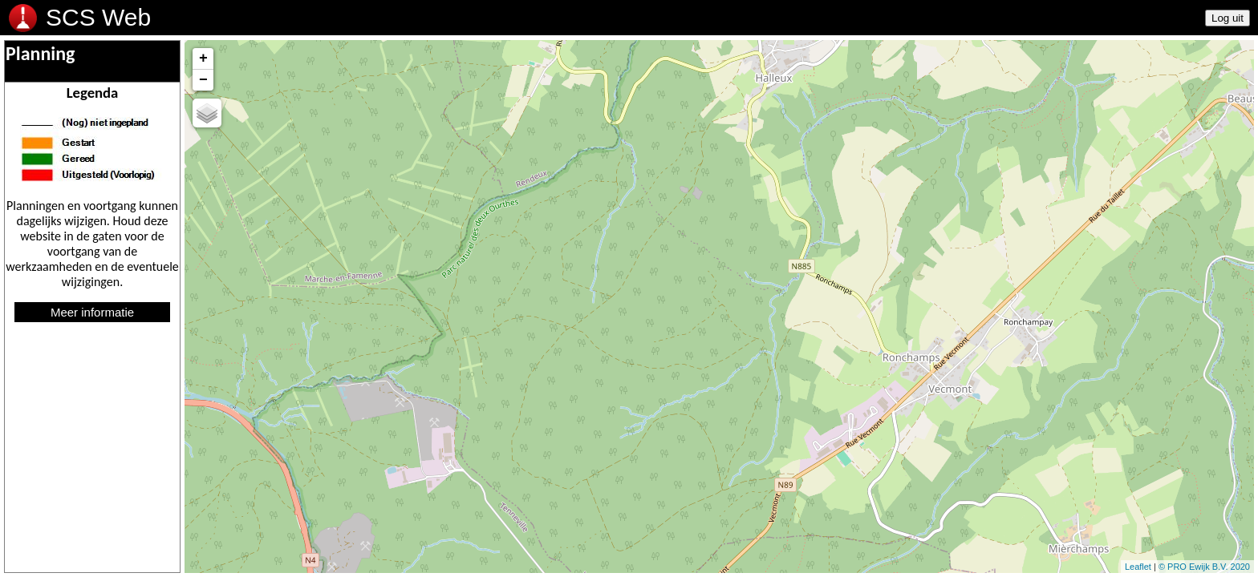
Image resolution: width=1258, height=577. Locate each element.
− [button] (203, 80)
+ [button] (203, 58)
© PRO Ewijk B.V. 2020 (1204, 566)
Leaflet (1138, 566)
